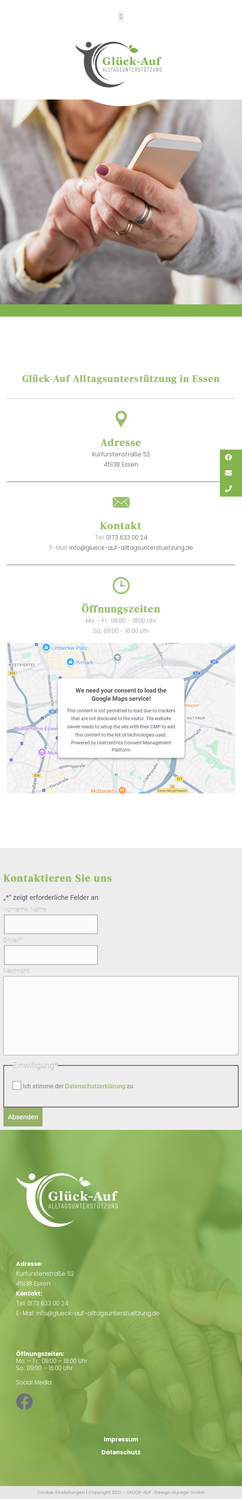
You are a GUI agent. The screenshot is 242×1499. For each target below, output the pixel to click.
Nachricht (16, 970)
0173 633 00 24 (126, 537)
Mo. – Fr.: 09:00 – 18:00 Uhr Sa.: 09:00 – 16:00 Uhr (52, 1361)
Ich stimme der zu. (79, 1086)
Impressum (121, 1439)
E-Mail (12, 939)
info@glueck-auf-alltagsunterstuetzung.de (131, 548)
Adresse (120, 443)
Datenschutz (121, 1452)
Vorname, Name (25, 909)
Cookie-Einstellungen (61, 1492)
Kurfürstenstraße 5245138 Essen (45, 1274)
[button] (121, 16)
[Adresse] (121, 419)
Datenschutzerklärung (96, 1086)
